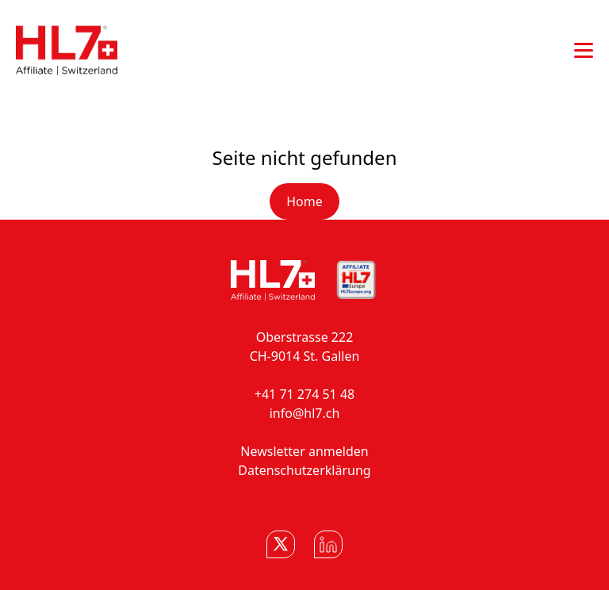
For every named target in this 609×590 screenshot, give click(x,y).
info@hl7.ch (305, 413)
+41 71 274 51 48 (304, 394)
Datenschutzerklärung (304, 470)
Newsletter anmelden (304, 451)
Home (304, 201)
